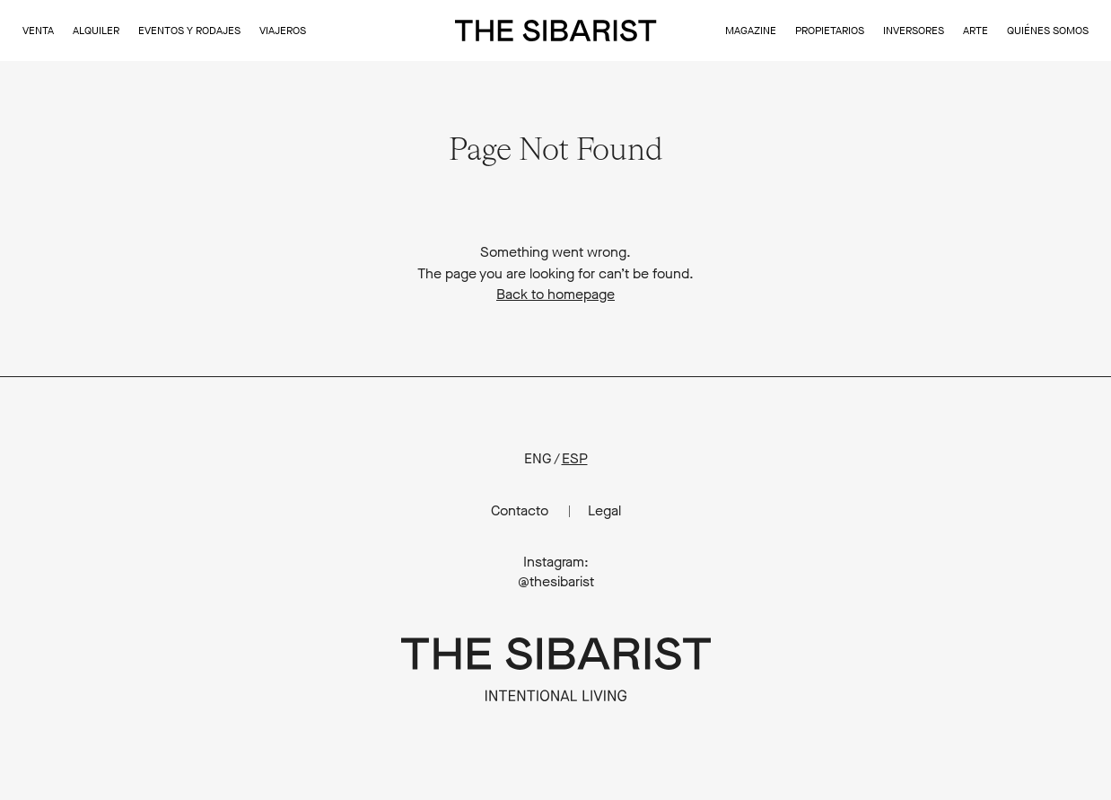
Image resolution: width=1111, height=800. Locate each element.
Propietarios (829, 30)
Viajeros (282, 30)
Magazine (750, 30)
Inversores (913, 30)
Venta (38, 30)
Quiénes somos (1048, 30)
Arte (975, 30)
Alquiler (96, 30)
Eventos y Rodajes (189, 30)
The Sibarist (556, 30)
